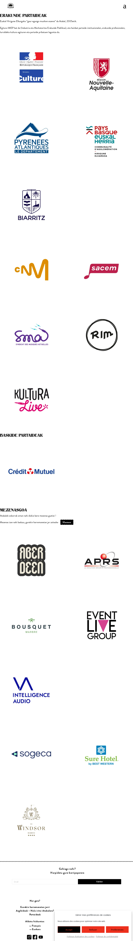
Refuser (93, 929)
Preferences (117, 929)
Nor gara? (35, 894)
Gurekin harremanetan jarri (35, 900)
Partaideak (35, 908)
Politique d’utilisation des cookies (80, 936)
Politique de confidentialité (107, 936)
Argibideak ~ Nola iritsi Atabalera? (35, 904)
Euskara (36, 922)
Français (36, 919)
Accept (69, 929)
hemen (67, 522)
